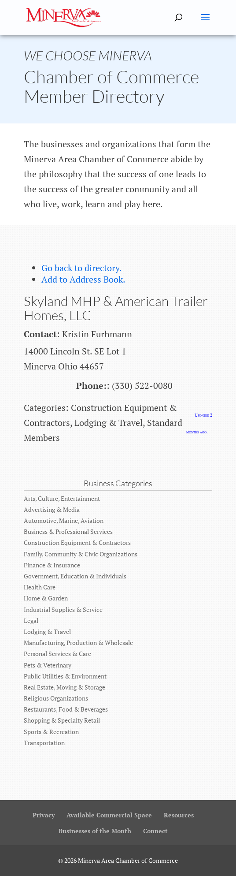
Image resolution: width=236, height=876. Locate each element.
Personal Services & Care (57, 653)
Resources (179, 815)
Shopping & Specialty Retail (62, 720)
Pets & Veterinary (47, 665)
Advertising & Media (52, 509)
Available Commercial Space (109, 815)
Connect (155, 831)
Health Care (39, 587)
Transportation (44, 742)
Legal (31, 620)
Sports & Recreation (51, 731)
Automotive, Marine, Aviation (63, 520)
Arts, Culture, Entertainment (62, 498)
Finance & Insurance (52, 565)
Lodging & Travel (47, 631)
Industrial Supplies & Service (63, 609)
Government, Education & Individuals (75, 576)
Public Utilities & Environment (65, 676)
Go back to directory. (81, 268)
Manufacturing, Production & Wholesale (78, 642)
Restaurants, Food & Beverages (66, 709)
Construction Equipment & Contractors (77, 542)
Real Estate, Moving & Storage (64, 687)
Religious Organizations (56, 698)
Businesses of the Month (95, 831)
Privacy (44, 815)
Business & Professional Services (68, 531)
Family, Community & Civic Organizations (80, 554)
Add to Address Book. (83, 279)
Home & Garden (46, 598)
